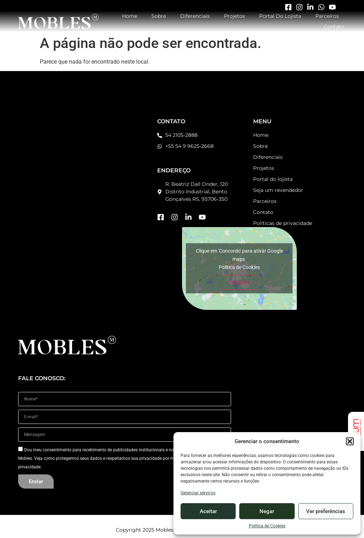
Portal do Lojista (280, 16)
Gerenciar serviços (198, 492)
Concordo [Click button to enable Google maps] (239, 282)
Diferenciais (195, 16)
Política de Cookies (267, 525)
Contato (334, 26)
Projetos (234, 16)
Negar (266, 511)
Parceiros (327, 16)
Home (129, 16)
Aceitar (208, 511)
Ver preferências (325, 511)
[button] (349, 441)
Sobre (158, 16)
